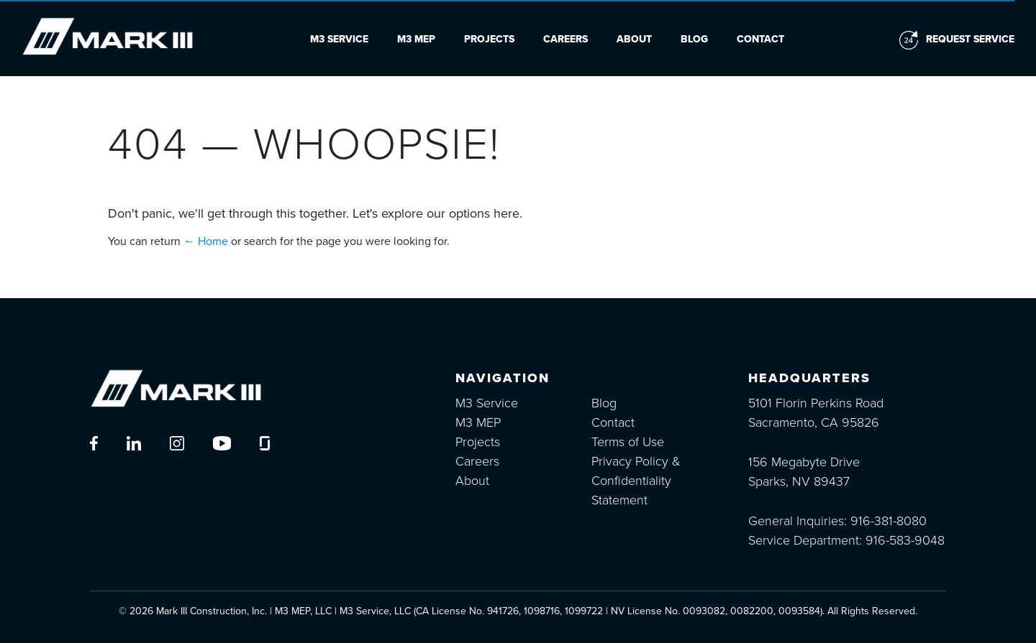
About (634, 39)
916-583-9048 (905, 540)
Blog (694, 39)
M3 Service (339, 39)
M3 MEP (416, 39)
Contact (760, 39)
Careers (565, 39)
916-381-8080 (888, 521)
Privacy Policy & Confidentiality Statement (636, 480)
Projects (489, 39)
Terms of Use (627, 442)
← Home (205, 241)
